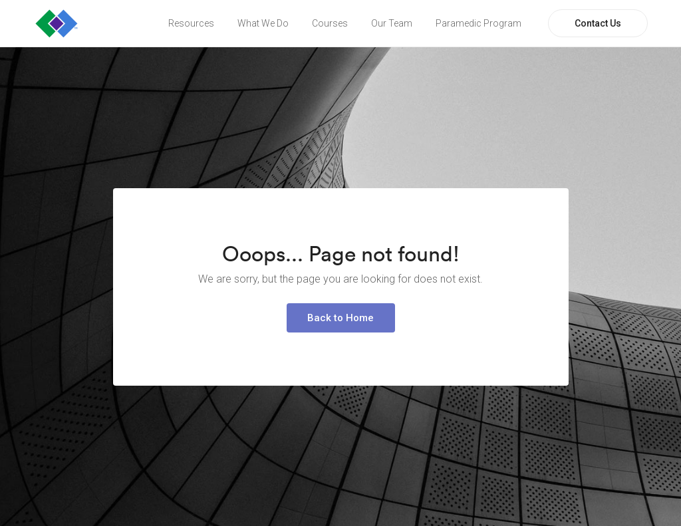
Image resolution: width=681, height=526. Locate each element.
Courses (330, 23)
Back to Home (340, 318)
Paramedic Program (478, 23)
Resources (191, 23)
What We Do (263, 23)
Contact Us (598, 23)
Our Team (391, 23)
